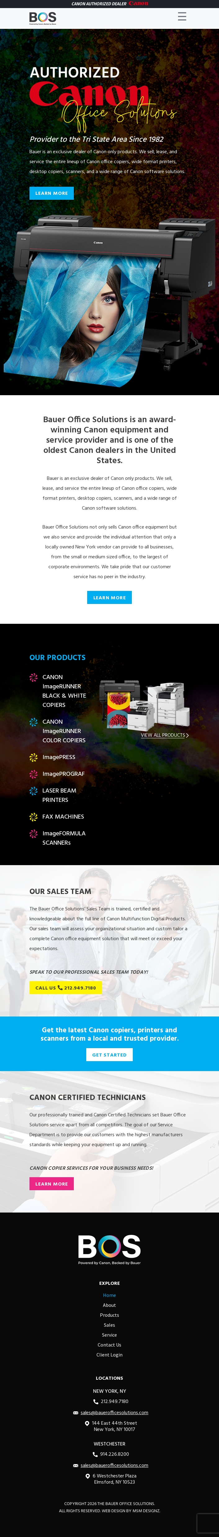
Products (109, 1315)
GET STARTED (109, 1055)
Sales (109, 1325)
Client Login (109, 1355)
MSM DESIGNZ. (146, 1511)
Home (109, 1295)
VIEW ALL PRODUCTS (165, 735)
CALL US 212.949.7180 (65, 988)
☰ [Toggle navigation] (182, 18)
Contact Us (109, 1345)
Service (109, 1335)
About (109, 1305)
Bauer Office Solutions (129, 1504)
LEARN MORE (51, 194)
